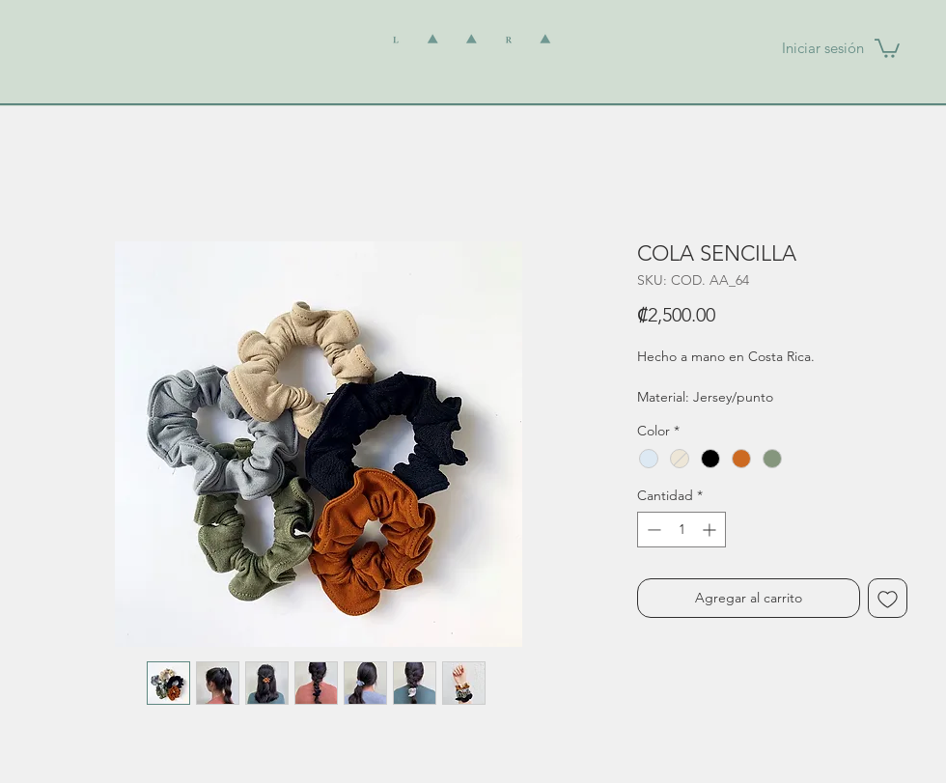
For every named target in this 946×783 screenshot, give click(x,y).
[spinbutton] (681, 529)
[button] (887, 47)
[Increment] (711, 529)
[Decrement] (652, 529)
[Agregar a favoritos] (887, 598)
